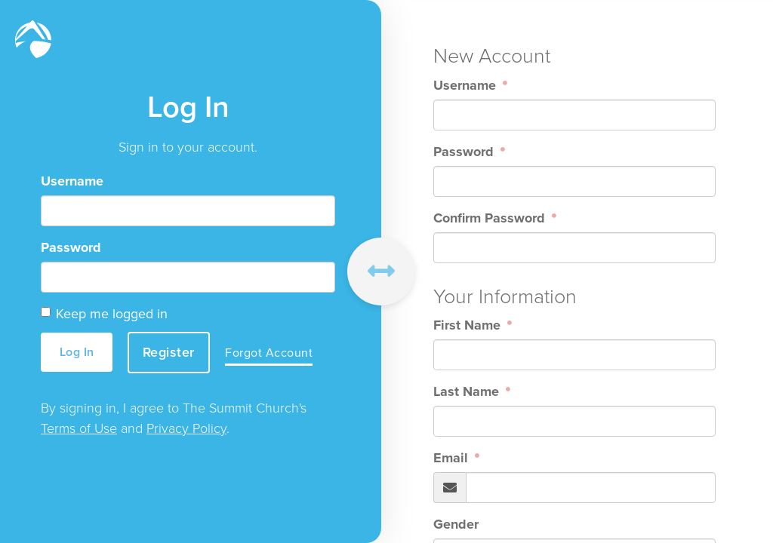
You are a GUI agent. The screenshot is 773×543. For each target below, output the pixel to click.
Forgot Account (269, 352)
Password (71, 247)
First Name (468, 325)
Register (169, 352)
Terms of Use (79, 428)
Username (72, 181)
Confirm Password (491, 218)
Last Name (468, 391)
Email (452, 458)
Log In (77, 351)
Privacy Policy (186, 428)
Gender (456, 524)
